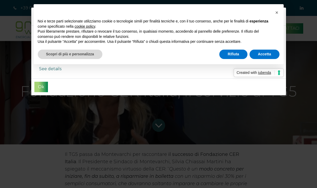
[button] (277, 12)
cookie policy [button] (84, 26)
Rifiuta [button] (233, 54)
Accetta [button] (264, 54)
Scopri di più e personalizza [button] (70, 54)
